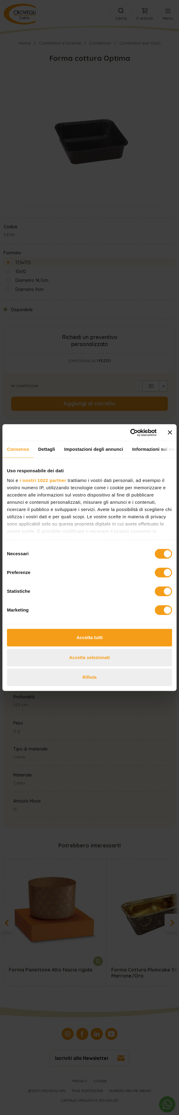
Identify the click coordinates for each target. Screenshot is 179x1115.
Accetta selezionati (89, 657)
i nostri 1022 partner (43, 480)
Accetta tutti (89, 637)
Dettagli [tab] (46, 449)
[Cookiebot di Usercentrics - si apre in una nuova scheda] (130, 433)
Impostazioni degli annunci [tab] (93, 449)
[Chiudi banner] (170, 432)
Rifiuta (90, 677)
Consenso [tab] (18, 449)
